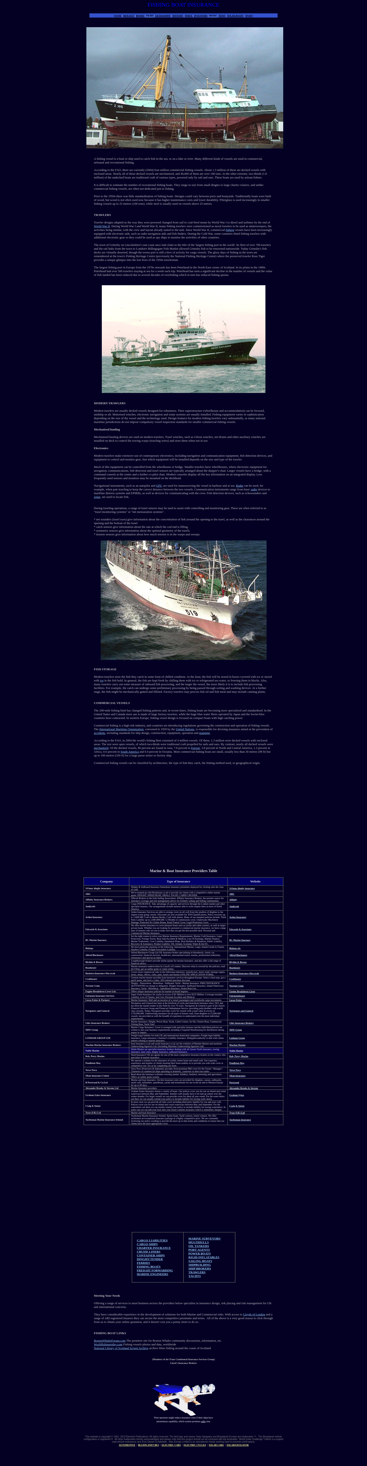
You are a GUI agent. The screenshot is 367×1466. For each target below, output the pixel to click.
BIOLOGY (128, 16)
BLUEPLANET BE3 (148, 1445)
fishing (230, 230)
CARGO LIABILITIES (152, 1240)
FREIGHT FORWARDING (155, 1270)
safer (203, 1421)
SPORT (249, 16)
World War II (102, 226)
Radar (239, 485)
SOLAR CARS (216, 1445)
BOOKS (140, 16)
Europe (195, 748)
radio (254, 489)
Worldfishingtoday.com (108, 1344)
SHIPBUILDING (199, 1264)
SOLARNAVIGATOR (238, 1445)
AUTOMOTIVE (127, 1445)
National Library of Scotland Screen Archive (121, 1348)
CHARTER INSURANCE (154, 1248)
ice (101, 680)
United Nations (185, 729)
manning (204, 733)
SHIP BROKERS (199, 1268)
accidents (99, 733)
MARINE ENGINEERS (152, 1274)
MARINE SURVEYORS (204, 1238)
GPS (159, 485)
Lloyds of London (254, 1314)
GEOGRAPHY (163, 16)
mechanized (101, 748)
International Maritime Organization (121, 729)
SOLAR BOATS (235, 16)
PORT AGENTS (199, 1249)
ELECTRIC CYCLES (195, 1445)
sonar (97, 497)
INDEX (189, 16)
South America (130, 751)
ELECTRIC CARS (171, 1445)
